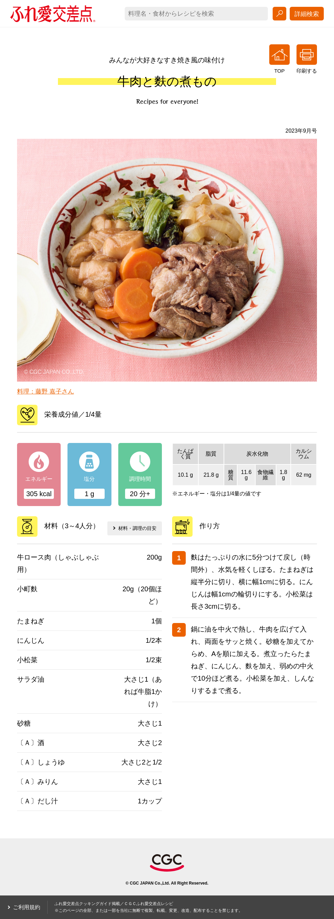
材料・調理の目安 (133, 526)
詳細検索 (306, 14)
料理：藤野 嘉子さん (45, 391)
